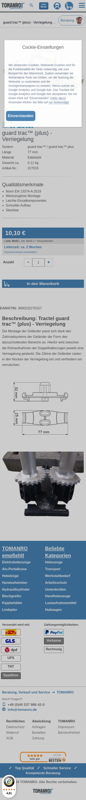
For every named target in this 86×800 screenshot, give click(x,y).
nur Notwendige (59, 102)
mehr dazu (58, 98)
